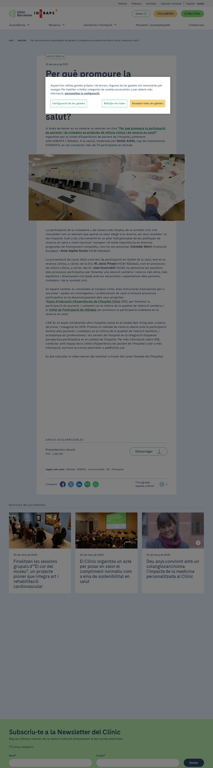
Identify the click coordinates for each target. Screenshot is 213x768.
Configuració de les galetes (68, 103)
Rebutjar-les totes (114, 103)
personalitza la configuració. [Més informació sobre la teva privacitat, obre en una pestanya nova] (82, 93)
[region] (107, 95)
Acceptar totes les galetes (147, 103)
